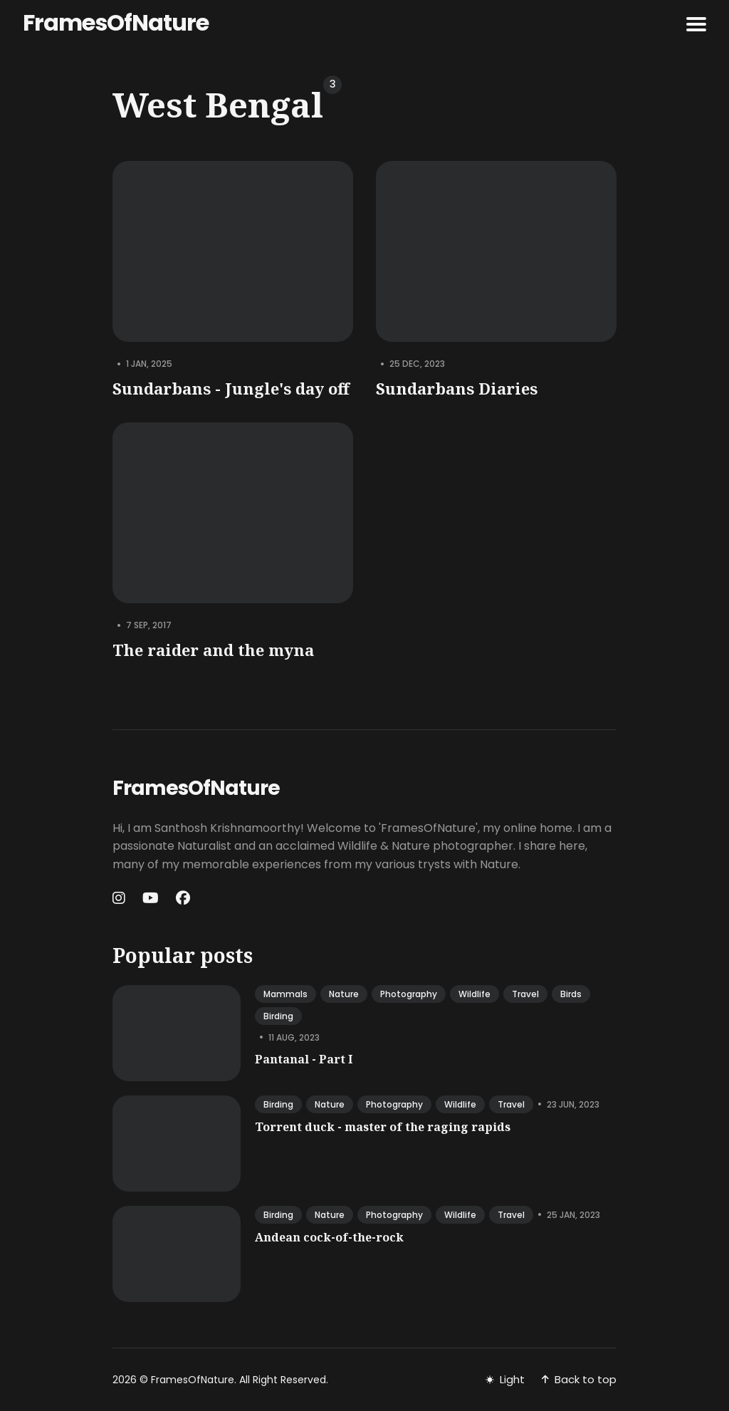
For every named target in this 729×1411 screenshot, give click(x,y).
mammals (285, 994)
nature (344, 994)
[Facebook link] (183, 898)
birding (278, 1016)
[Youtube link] (151, 898)
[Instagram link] (120, 898)
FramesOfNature (116, 22)
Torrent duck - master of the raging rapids (382, 1127)
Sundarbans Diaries (456, 388)
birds (571, 994)
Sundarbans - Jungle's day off (231, 388)
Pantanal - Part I (303, 1059)
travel (525, 994)
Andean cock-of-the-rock (329, 1237)
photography (408, 994)
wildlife (474, 994)
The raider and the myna (213, 650)
